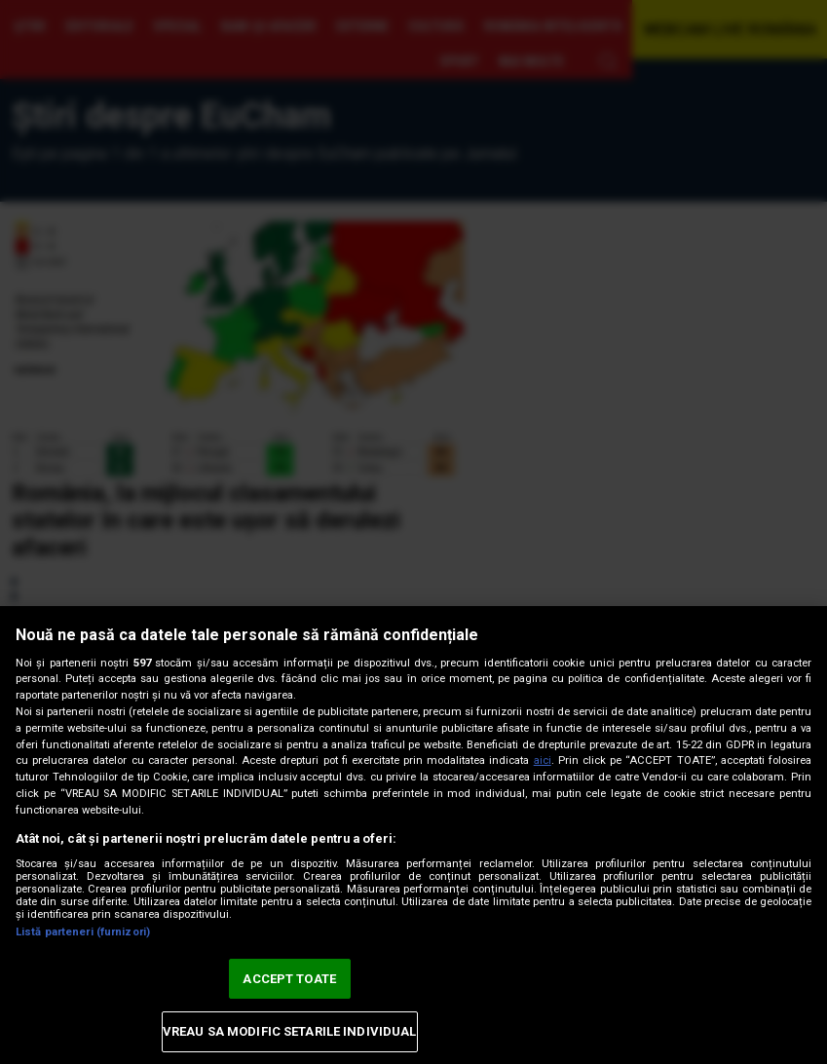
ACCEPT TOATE (289, 978)
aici (542, 760)
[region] (413, 835)
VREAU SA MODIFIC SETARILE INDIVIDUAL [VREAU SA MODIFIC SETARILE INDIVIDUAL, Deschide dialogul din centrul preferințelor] (290, 1031)
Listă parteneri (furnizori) (83, 932)
